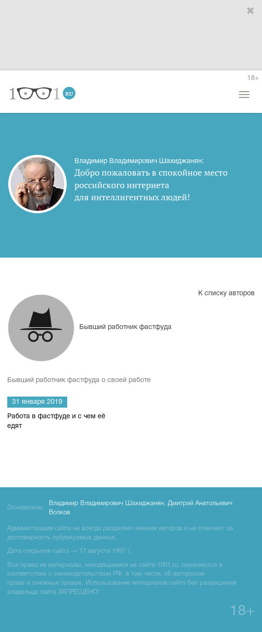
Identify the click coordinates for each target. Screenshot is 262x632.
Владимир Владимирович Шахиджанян (106, 504)
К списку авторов (226, 293)
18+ (253, 78)
